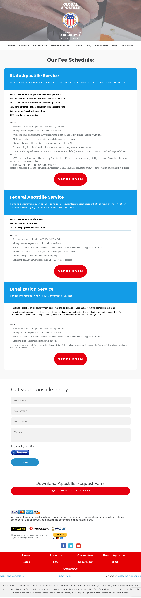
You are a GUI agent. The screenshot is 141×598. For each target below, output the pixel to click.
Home (11, 45)
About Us (24, 45)
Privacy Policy (64, 575)
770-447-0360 (70, 38)
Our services (40, 45)
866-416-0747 (70, 34)
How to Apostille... (61, 45)
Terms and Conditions (12, 575)
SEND (25, 462)
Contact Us (127, 45)
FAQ (88, 45)
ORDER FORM (70, 179)
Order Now (101, 45)
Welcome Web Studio (129, 575)
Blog (114, 45)
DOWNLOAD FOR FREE (70, 490)
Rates (79, 45)
